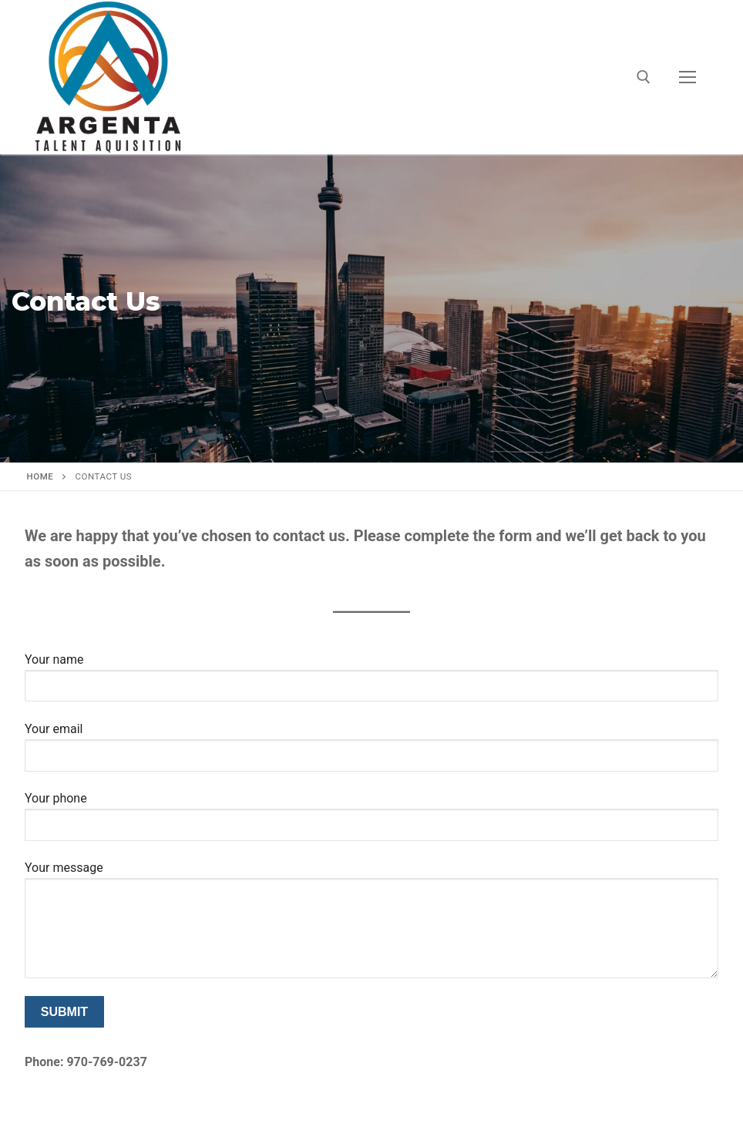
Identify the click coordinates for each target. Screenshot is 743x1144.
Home (40, 476)
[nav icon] (687, 77)
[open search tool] (644, 77)
